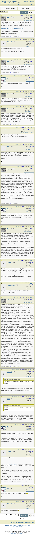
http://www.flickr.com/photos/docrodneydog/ (13, 28)
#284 (31, 396)
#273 (31, 226)
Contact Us (14, 522)
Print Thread (3, 11)
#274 (31, 260)
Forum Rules (4, 521)
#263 (31, 75)
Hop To (3, 514)
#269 (31, 127)
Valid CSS (21, 533)
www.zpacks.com (12, 464)
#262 (31, 59)
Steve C (16, 59)
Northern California (30, 81)
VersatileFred (15, 369)
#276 (31, 283)
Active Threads (18, 5)
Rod (17, 39)
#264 (31, 91)
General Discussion (6, 3)
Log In (31, 1)
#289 (31, 501)
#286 (31, 449)
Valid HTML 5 (14, 533)
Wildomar (28, 149)
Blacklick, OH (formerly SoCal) (27, 132)
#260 (31, 39)
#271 (31, 166)
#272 (31, 206)
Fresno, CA (28, 46)
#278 (31, 369)
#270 (31, 144)
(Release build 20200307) (17, 526)
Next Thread (26, 8)
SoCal (27, 288)
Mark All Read (12, 521)
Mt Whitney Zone (5, 1)
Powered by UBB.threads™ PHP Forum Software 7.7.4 (17, 525)
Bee (17, 449)
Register (25, 1)
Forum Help (21, 522)
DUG (17, 166)
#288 (31, 485)
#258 (31, 15)
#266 (31, 106)
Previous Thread (9, 8)
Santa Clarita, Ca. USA (29, 20)
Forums (14, 1)
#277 (31, 297)
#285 (31, 424)
